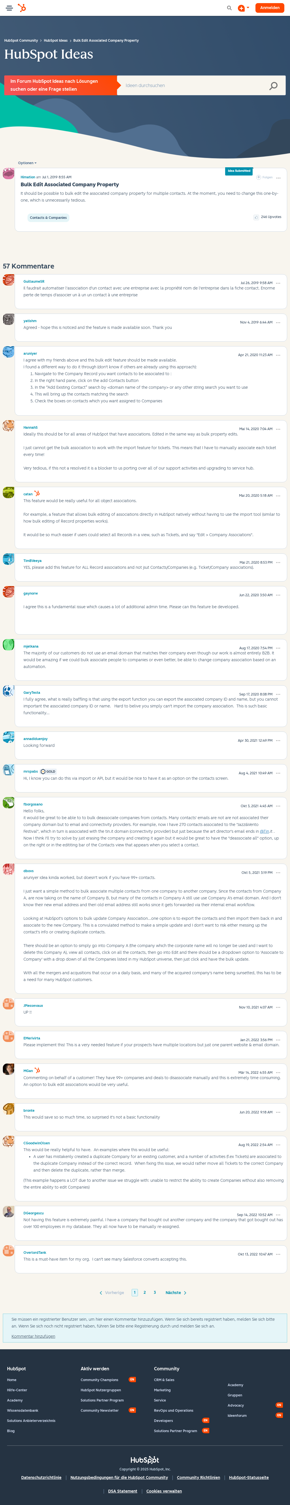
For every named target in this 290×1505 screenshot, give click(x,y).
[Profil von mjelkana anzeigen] (31, 645)
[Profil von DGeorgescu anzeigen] (34, 1212)
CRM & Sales (164, 1380)
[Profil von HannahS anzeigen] (31, 426)
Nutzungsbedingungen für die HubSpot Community (119, 1477)
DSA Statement (122, 1491)
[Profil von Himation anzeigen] (28, 177)
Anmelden (270, 7)
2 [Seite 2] (145, 1292)
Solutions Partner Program (102, 1400)
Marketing (162, 1390)
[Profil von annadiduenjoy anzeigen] (36, 738)
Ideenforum (237, 1416)
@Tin (264, 831)
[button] (278, 178)
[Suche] (201, 85)
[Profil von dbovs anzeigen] (29, 870)
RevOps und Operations (173, 1411)
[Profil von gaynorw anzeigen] (31, 592)
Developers (163, 1421)
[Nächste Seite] (175, 1292)
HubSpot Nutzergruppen (101, 1390)
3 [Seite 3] (155, 1292)
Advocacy (236, 1405)
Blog (11, 1431)
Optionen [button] (25, 163)
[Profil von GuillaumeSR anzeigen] (34, 280)
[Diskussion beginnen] (243, 8)
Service (160, 1400)
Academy (15, 1400)
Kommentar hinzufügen (33, 1336)
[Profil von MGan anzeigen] (28, 1070)
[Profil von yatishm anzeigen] (30, 320)
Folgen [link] (268, 177)
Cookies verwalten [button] (164, 1491)
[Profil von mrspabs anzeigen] (31, 770)
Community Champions (99, 1380)
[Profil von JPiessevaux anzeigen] (33, 1004)
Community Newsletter (100, 1411)
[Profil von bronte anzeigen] (29, 1109)
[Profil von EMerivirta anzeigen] (32, 1037)
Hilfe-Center (17, 1390)
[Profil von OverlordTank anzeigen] (35, 1251)
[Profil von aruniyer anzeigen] (30, 352)
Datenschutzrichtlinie (41, 1477)
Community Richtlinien (198, 1477)
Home (11, 1380)
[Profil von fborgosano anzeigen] (33, 803)
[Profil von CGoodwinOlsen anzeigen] (37, 1142)
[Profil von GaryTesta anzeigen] (32, 691)
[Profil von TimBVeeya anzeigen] (33, 560)
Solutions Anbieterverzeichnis (31, 1421)
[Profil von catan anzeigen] (28, 493)
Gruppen (235, 1395)
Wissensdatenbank (22, 1411)
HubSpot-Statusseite (249, 1477)
